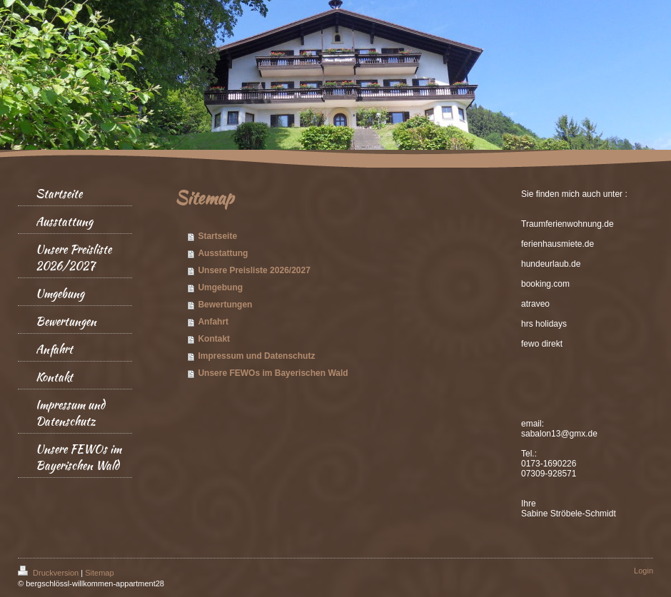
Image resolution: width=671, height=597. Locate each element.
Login (643, 570)
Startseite (217, 236)
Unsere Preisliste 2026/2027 (254, 270)
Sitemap (99, 572)
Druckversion (49, 572)
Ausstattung (223, 253)
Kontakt (214, 339)
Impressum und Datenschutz (256, 356)
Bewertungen (225, 305)
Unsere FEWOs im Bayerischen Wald (273, 373)
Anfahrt (213, 322)
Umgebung (220, 287)
